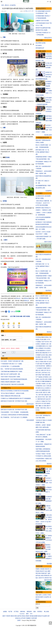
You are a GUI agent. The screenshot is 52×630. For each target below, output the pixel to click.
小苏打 (5, 240)
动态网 (45, 616)
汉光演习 (48, 350)
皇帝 (45, 403)
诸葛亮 (48, 403)
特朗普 (37, 339)
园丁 (46, 573)
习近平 (43, 341)
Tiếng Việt (29, 620)
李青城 (45, 575)
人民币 (43, 372)
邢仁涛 (49, 575)
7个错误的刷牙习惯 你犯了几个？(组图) (11, 364)
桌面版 (5, 611)
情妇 (41, 363)
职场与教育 (40, 597)
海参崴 (40, 377)
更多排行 (49, 463)
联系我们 (39, 611)
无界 (48, 616)
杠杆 (45, 370)
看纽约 (28, 616)
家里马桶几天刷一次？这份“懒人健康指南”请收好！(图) (43, 152)
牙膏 (4, 37)
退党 (41, 352)
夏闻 (49, 571)
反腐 (49, 363)
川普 (50, 337)
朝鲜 (45, 368)
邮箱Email (38, 604)
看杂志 (24, 616)
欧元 (46, 372)
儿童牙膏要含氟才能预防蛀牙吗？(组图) (11, 372)
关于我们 (16, 611)
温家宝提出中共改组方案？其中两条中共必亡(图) (14, 402)
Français (24, 620)
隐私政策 (29, 611)
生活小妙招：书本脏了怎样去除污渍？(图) (12, 362)
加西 (35, 618)
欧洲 (33, 618)
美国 (37, 359)
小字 (32, 11)
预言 (38, 408)
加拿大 (49, 368)
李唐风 (43, 573)
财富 (49, 374)
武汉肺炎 (45, 337)
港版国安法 (43, 350)
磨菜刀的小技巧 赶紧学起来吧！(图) (10, 375)
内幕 (45, 361)
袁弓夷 (37, 350)
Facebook (22, 613)
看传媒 (32, 616)
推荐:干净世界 (6, 616)
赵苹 (37, 575)
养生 (38, 410)
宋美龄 (43, 401)
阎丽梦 (39, 355)
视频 (37, 466)
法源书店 (19, 616)
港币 (37, 374)
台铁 (47, 344)
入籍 (38, 397)
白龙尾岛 (47, 388)
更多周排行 (49, 290)
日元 (49, 372)
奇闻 (41, 408)
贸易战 (39, 341)
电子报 (10, 611)
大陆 (38, 381)
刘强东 (37, 379)
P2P (41, 381)
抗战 (47, 399)
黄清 (39, 573)
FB (43, 368)
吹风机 (5, 201)
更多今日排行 (48, 241)
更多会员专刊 (48, 37)
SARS (39, 390)
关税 (42, 357)
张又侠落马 (39, 45)
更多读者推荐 (30, 421)
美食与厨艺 (39, 595)
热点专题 (39, 40)
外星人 (45, 408)
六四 (50, 341)
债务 (42, 370)
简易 (46, 569)
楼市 (43, 374)
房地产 (40, 374)
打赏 (26, 11)
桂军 (44, 399)
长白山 (42, 388)
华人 (46, 392)
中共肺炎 (38, 337)
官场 (39, 366)
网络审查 (39, 386)
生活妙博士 (13, 5)
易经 (37, 405)
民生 (44, 397)
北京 (50, 377)
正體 (48, 1)
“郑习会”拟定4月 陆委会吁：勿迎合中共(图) (12, 394)
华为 (44, 363)
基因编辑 (47, 381)
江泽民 (49, 359)
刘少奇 (39, 403)
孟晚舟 (39, 357)
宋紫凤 (37, 569)
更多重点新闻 (48, 135)
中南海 (41, 361)
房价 (43, 379)
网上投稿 (46, 611)
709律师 (43, 383)
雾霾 (43, 381)
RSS (31, 613)
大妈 (41, 379)
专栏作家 (39, 566)
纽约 (24, 618)
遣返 (45, 394)
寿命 (48, 408)
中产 (37, 377)
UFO (48, 352)
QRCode (13, 311)
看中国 (43, 366)
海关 (42, 394)
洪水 (37, 348)
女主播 (40, 392)
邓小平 (47, 401)
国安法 (44, 346)
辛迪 (50, 577)
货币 (39, 372)
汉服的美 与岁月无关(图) (42, 20)
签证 (48, 394)
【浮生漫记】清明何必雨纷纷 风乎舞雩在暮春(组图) (15, 415)
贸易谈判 (41, 359)
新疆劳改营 (45, 390)
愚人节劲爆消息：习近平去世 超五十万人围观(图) (14, 418)
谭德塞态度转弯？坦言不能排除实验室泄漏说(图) (14, 380)
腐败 (46, 363)
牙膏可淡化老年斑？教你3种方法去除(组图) (12, 385)
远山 (46, 571)
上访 (47, 383)
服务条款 (22, 611)
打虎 (37, 366)
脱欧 (37, 370)
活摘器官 (43, 344)
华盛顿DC (28, 618)
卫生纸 (7, 157)
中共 (47, 361)
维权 (39, 383)
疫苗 (50, 346)
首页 (2, 5)
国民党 (37, 352)
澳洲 (38, 399)
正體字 (19, 620)
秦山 (39, 575)
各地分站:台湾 (19, 618)
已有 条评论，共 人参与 (8, 339)
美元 (48, 370)
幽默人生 (41, 405)
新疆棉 (40, 346)
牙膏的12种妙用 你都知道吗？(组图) (10, 382)
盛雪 (49, 573)
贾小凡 (49, 569)
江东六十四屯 (46, 386)
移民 (49, 392)
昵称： (3, 335)
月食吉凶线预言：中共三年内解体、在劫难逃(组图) (14, 413)
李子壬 (43, 577)
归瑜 (41, 571)
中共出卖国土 (47, 348)
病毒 (45, 339)
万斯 (49, 357)
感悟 (48, 405)
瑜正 (37, 577)
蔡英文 (47, 377)
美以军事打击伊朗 (40, 43)
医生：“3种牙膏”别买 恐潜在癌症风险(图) (12, 369)
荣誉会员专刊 (41, 8)
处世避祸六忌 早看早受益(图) (49, 84)
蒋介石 (39, 401)
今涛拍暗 (42, 569)
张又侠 (47, 341)
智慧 (45, 405)
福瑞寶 (36, 616)
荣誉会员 (17, 298)
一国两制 (47, 366)
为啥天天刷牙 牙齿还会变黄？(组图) (10, 377)
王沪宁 (45, 359)
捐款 (34, 611)
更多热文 (49, 332)
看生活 (7, 5)
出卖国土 (38, 344)
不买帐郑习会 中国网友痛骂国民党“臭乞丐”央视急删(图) (16, 399)
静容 (42, 575)
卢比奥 (41, 339)
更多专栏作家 (48, 580)
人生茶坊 (44, 595)
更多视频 (49, 563)
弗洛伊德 (44, 352)
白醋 (4, 127)
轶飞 (43, 571)
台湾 (43, 377)
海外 (47, 397)
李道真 (37, 571)
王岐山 (47, 355)
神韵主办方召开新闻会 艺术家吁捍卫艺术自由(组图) (15, 391)
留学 (40, 394)
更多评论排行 (30, 404)
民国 (41, 399)
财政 (46, 374)
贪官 (38, 363)
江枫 (39, 577)
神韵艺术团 (13, 616)
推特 (27, 613)
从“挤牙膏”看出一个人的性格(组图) (10, 367)
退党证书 (40, 616)
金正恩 (43, 355)
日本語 (34, 620)
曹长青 (47, 577)
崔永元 (37, 361)
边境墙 (45, 357)
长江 (47, 346)
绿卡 (41, 397)
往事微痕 (40, 348)
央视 (44, 392)
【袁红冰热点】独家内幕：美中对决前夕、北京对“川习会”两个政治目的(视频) (43, 203)
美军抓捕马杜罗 (40, 48)
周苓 (37, 573)
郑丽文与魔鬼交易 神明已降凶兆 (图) (10, 396)
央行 (39, 370)
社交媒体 (39, 368)
